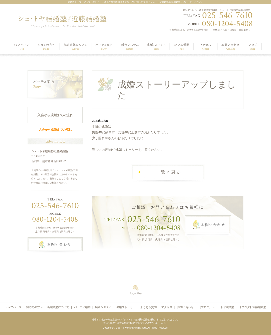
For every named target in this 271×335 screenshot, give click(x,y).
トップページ (13, 307)
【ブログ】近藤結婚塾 (252, 307)
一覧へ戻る (167, 173)
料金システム (103, 307)
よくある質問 (148, 307)
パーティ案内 (82, 307)
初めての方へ (34, 307)
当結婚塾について (58, 307)
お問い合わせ (185, 307)
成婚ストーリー (126, 307)
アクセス (166, 307)
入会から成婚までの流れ (55, 115)
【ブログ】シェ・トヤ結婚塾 (216, 307)
